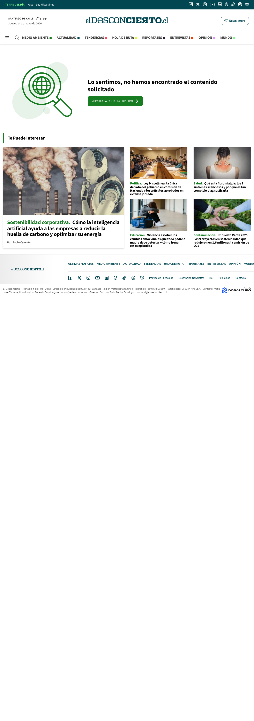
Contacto (241, 278)
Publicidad (224, 278)
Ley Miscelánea (45, 5)
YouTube (97, 277)
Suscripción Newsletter (191, 278)
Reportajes (152, 37)
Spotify (115, 278)
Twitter (79, 277)
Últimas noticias (81, 263)
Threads (133, 278)
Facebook (70, 278)
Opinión (205, 37)
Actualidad (66, 37)
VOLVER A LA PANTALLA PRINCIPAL (115, 101)
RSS (211, 278)
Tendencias (94, 37)
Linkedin (107, 278)
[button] (235, 21)
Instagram (88, 278)
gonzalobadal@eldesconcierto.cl (149, 292)
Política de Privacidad (161, 278)
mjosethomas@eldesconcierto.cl (70, 292)
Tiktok (124, 278)
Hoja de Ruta (123, 37)
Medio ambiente (35, 37)
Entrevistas (180, 37)
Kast (30, 5)
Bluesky (142, 278)
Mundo (226, 37)
